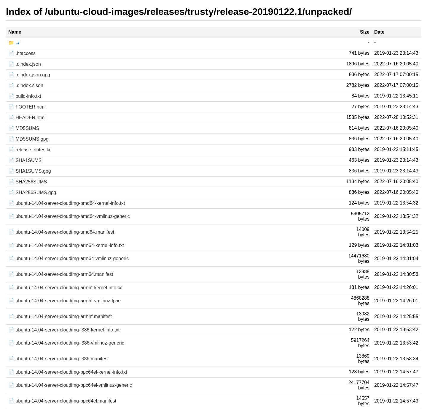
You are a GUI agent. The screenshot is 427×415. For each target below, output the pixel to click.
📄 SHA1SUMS (25, 160)
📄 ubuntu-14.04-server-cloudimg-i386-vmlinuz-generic (66, 342)
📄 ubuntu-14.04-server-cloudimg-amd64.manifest (61, 232)
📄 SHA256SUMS (27, 181)
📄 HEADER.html (27, 117)
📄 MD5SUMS (23, 128)
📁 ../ (14, 42)
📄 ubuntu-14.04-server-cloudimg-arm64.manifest (60, 274)
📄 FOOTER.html (27, 106)
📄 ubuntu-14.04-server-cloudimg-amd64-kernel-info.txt (66, 203)
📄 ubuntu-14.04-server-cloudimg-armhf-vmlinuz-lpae (64, 300)
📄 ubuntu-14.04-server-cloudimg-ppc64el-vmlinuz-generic (70, 385)
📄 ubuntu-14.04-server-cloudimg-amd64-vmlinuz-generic (69, 216)
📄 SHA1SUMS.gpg (29, 171)
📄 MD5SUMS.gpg (28, 139)
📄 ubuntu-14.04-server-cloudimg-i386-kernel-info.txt (64, 329)
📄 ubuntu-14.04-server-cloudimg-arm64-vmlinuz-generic (68, 258)
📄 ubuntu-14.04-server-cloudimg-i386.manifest (58, 358)
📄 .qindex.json (24, 64)
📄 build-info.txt (24, 96)
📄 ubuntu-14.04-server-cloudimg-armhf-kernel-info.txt (65, 287)
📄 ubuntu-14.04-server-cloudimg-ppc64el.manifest (62, 400)
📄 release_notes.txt (30, 149)
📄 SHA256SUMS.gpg (32, 192)
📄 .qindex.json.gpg (29, 74)
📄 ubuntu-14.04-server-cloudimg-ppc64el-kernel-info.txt (67, 372)
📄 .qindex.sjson (25, 85)
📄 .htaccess (22, 53)
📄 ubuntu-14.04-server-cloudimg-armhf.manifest (60, 316)
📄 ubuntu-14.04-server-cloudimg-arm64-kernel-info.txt (66, 245)
